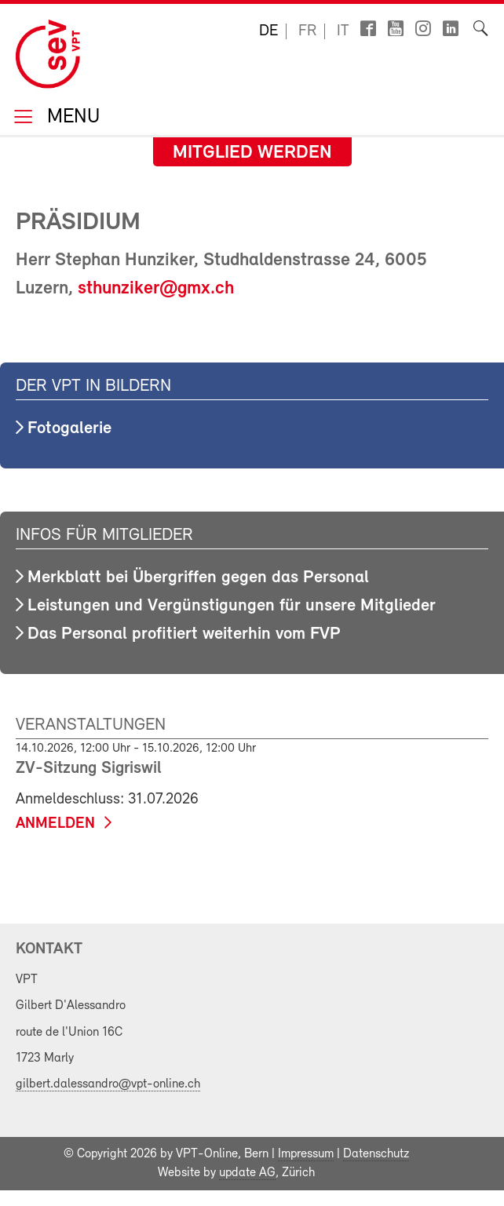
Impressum (306, 1154)
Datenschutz (376, 1154)
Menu (71, 118)
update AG (247, 1173)
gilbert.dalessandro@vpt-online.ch (108, 1084)
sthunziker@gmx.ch (156, 288)
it (343, 31)
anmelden (55, 824)
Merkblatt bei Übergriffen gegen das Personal (198, 578)
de (268, 31)
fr (307, 31)
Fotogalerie (69, 429)
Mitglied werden (252, 153)
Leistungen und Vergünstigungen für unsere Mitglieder (231, 606)
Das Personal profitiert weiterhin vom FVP (184, 634)
